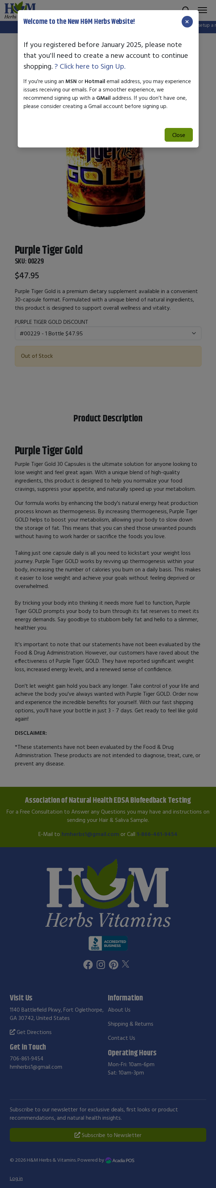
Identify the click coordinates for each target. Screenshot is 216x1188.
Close (178, 134)
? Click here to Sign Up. (90, 65)
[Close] (187, 21)
